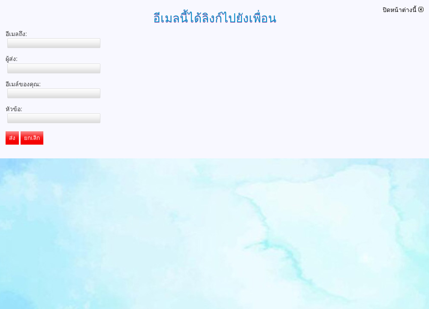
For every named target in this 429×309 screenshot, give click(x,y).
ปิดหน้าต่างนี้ (403, 9)
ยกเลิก (32, 138)
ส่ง (12, 138)
